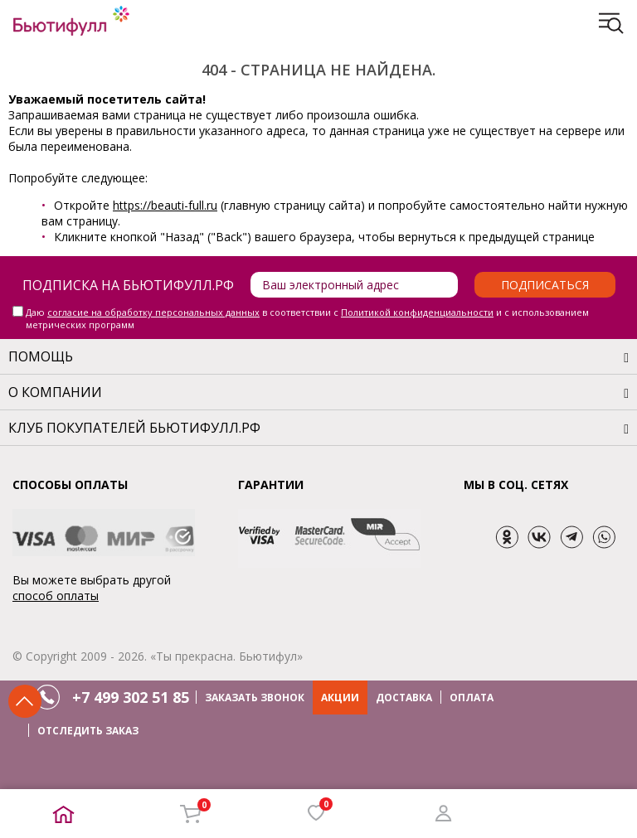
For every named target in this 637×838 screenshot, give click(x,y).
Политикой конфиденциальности (417, 312)
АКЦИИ (340, 697)
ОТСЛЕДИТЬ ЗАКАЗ (88, 731)
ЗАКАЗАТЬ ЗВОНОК (254, 697)
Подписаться (545, 285)
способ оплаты (55, 595)
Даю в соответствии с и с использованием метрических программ (307, 318)
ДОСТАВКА (404, 697)
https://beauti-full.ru (165, 205)
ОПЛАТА (472, 697)
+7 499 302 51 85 (130, 697)
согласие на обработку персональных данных (153, 312)
